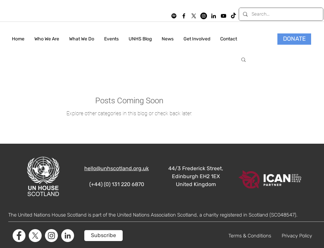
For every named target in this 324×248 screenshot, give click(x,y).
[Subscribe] (103, 235)
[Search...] (280, 14)
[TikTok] (233, 16)
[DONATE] (294, 39)
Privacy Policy (297, 236)
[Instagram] (203, 16)
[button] (243, 60)
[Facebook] (19, 235)
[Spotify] (174, 16)
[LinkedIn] (213, 16)
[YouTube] (223, 16)
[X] (193, 16)
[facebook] (184, 16)
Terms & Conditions (249, 236)
